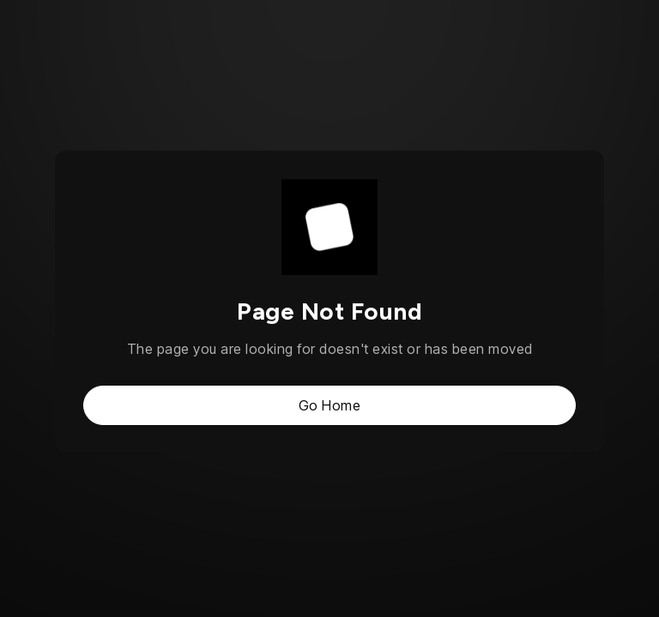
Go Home (330, 405)
